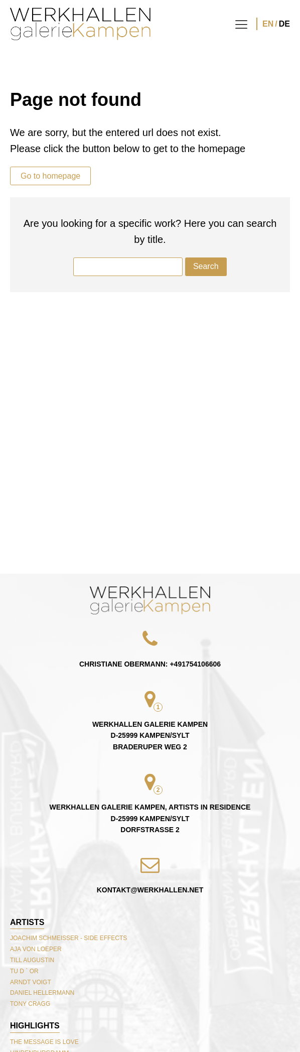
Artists (27, 922)
